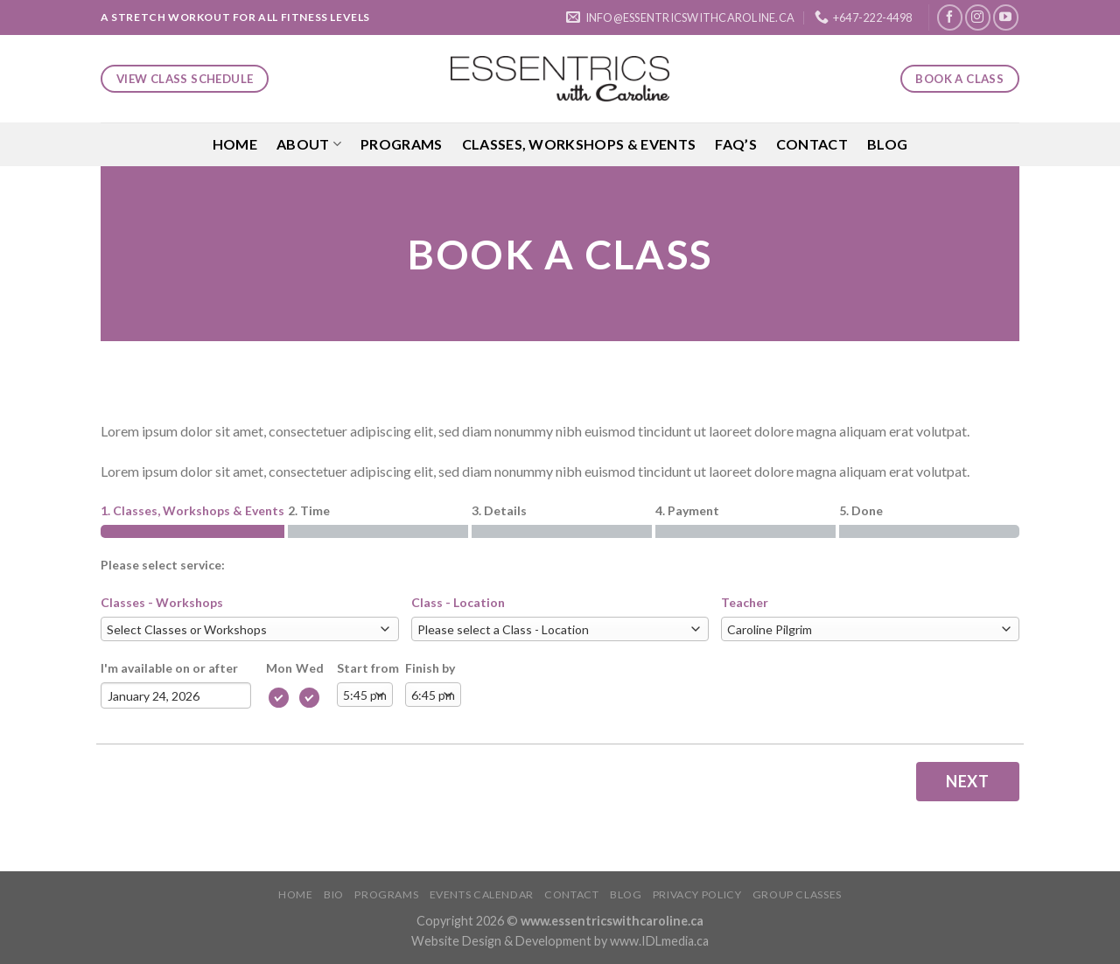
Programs (401, 144)
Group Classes (797, 894)
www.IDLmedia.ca (659, 940)
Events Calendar (482, 894)
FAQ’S (736, 144)
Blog (887, 144)
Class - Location (458, 602)
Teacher (744, 602)
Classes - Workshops (162, 602)
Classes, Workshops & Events (579, 144)
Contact (812, 144)
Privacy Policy (697, 894)
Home (235, 144)
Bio (334, 894)
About (308, 144)
